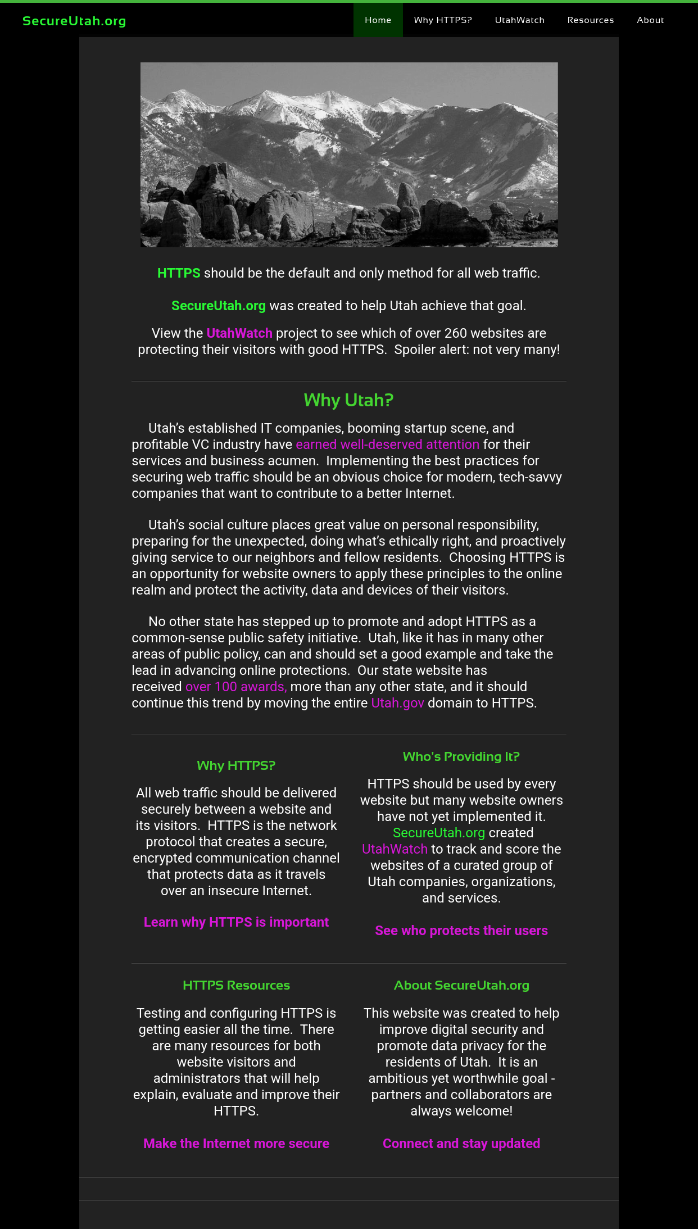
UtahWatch (520, 20)
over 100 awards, (236, 687)
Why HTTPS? (443, 20)
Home (378, 20)
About (650, 20)
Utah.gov (397, 703)
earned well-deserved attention (387, 444)
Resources (591, 20)
